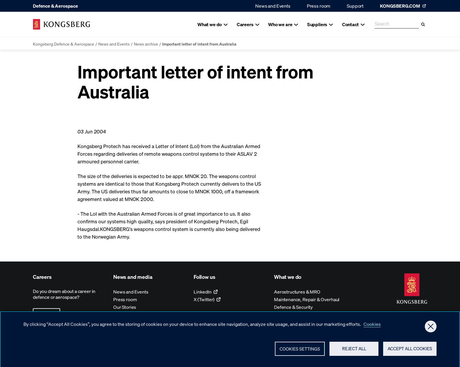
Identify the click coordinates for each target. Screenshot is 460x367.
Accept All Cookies (410, 351)
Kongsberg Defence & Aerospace (63, 43)
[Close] (431, 329)
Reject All (354, 351)
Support (355, 6)
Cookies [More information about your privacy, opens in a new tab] (372, 326)
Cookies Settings (300, 351)
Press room (318, 6)
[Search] (423, 24)
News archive (146, 43)
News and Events (272, 6)
